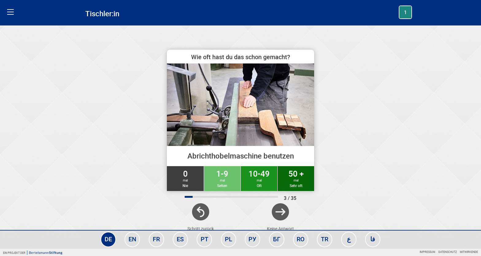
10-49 (259, 178)
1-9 (222, 178)
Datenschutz (447, 252)
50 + (296, 178)
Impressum (427, 252)
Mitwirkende (469, 252)
